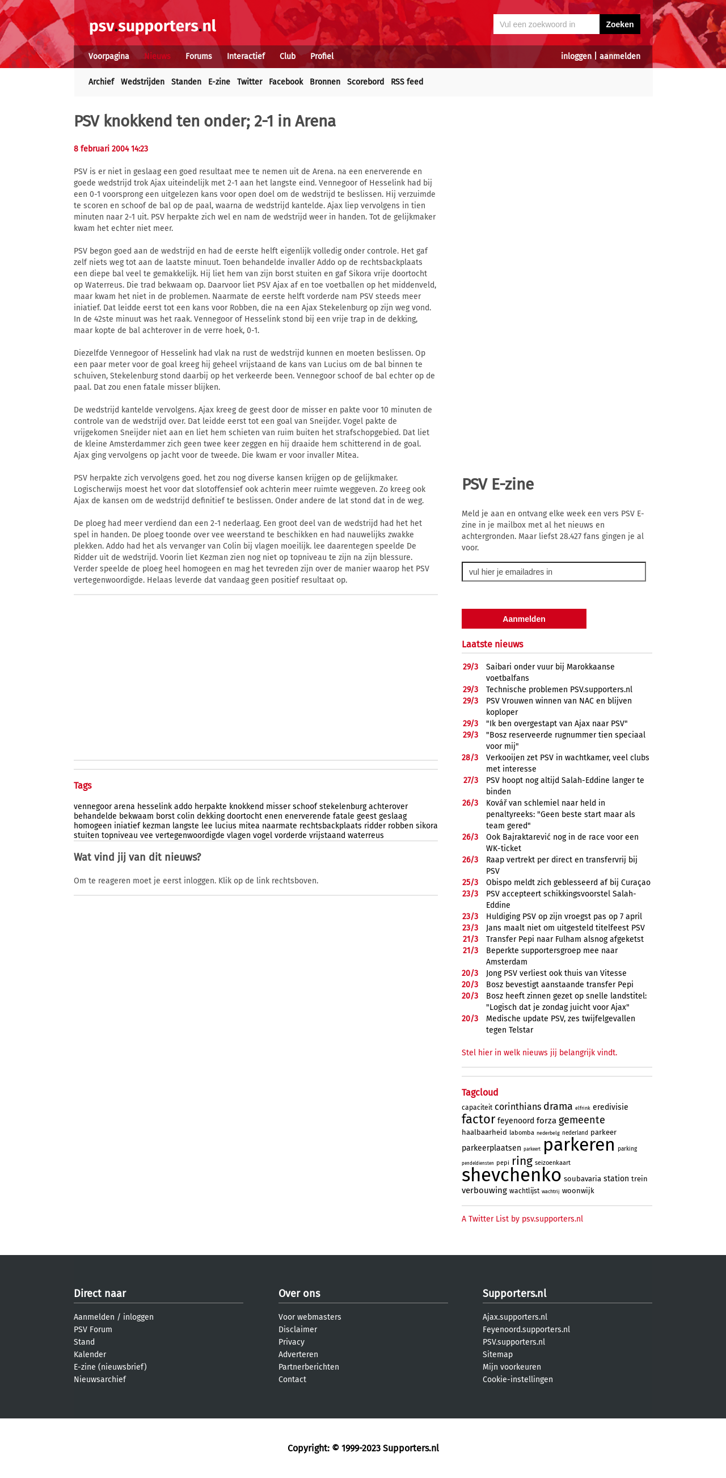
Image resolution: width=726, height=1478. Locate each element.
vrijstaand (327, 835)
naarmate (279, 826)
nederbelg (548, 1133)
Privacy (291, 1342)
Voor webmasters (309, 1317)
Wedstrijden (142, 82)
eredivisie (610, 1107)
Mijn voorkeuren (512, 1367)
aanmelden (620, 56)
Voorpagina (108, 56)
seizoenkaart (553, 1163)
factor (478, 1119)
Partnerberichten (308, 1367)
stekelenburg (342, 806)
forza (546, 1120)
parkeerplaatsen (491, 1148)
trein (639, 1178)
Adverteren (298, 1354)
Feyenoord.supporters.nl (526, 1329)
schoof (305, 806)
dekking (211, 816)
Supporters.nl (514, 1293)
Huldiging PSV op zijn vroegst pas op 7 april (564, 916)
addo (183, 806)
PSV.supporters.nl (514, 1342)
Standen (186, 82)
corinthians (518, 1106)
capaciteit (477, 1107)
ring (522, 1160)
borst (165, 816)
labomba (521, 1132)
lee (207, 826)
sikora (427, 826)
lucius (226, 826)
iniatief (127, 826)
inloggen (576, 56)
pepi (502, 1163)
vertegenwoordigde (190, 835)
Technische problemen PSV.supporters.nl (559, 689)
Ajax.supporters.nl (515, 1317)
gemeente (582, 1120)
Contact (292, 1379)
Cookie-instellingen (518, 1379)
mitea (249, 826)
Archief (101, 82)
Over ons (299, 1293)
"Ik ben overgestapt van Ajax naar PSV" (557, 724)
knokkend (246, 806)
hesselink (154, 806)
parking (627, 1149)
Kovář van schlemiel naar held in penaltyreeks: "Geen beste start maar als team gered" (560, 814)
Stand (84, 1342)
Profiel (322, 56)
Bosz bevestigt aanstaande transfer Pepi (560, 984)
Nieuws (157, 56)
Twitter (249, 82)
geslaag (393, 816)
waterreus (366, 835)
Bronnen (325, 82)
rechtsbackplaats (330, 826)
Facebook (286, 82)
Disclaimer (297, 1329)
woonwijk (578, 1190)
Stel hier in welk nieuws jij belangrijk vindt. (539, 1053)
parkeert (532, 1149)
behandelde (95, 816)
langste (185, 826)
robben (400, 826)
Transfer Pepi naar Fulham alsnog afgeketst (565, 939)
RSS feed (407, 82)
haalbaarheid (484, 1132)
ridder (375, 826)
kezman (156, 826)
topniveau (120, 835)
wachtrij (551, 1191)
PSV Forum (93, 1329)
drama (558, 1106)
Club (288, 56)
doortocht (244, 816)
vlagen (239, 835)
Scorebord (365, 82)
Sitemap (498, 1354)
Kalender (90, 1354)
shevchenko (512, 1175)
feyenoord (515, 1121)
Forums (198, 56)
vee (146, 835)
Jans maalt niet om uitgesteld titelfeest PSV (565, 928)
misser (278, 806)
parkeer (603, 1132)
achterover (388, 806)
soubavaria (582, 1178)
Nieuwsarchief (100, 1379)
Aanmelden (94, 1317)
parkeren (579, 1144)
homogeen (93, 826)
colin (186, 816)
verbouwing (484, 1190)
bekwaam (136, 816)
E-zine (219, 82)
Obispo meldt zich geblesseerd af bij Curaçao (568, 882)
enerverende (308, 816)
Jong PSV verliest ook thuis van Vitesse (556, 973)
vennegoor (93, 806)
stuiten (86, 835)
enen (273, 816)
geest (367, 816)
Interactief (246, 56)
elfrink (582, 1108)
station (616, 1179)
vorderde (291, 835)
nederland (575, 1133)
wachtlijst (524, 1191)
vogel (262, 835)
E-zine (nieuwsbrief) (110, 1367)
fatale (343, 816)
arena (124, 806)
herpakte (211, 806)
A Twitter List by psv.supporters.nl (522, 1219)
